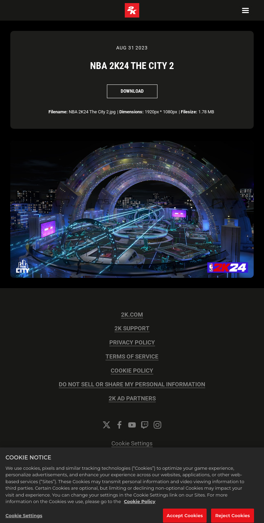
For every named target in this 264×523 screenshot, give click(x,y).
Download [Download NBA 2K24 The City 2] (132, 91)
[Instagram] (157, 425)
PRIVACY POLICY (132, 342)
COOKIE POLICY (132, 370)
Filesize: (189, 111)
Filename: (58, 111)
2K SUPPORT (132, 328)
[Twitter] (106, 425)
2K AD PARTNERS (132, 398)
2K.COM (132, 314)
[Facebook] (119, 425)
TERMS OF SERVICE (132, 356)
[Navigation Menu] (245, 10)
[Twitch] (144, 425)
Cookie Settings (132, 443)
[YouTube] (132, 425)
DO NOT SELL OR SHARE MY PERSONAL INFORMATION (132, 384)
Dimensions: (131, 111)
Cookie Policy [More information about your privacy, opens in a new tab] (139, 505)
